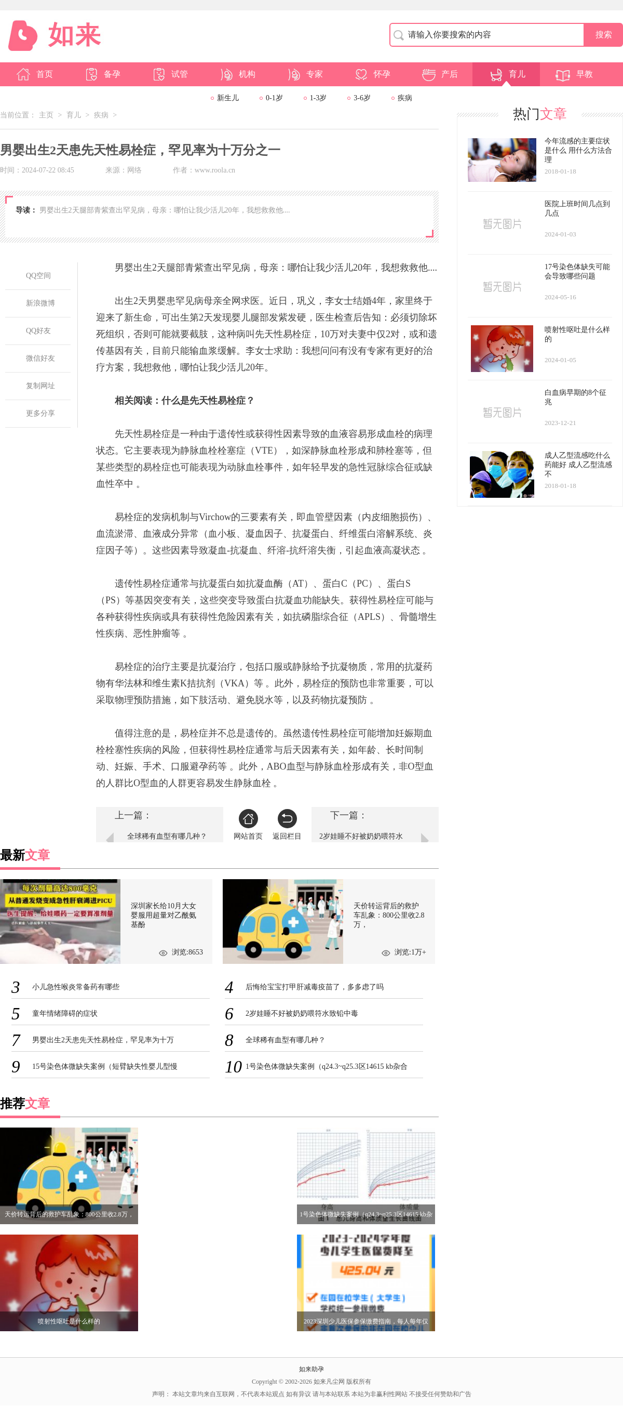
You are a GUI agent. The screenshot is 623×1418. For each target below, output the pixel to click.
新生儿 (228, 98)
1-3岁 (318, 98)
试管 (169, 74)
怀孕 (371, 74)
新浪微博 (40, 303)
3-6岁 (362, 98)
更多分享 (40, 413)
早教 (574, 74)
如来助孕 (311, 1369)
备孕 (101, 74)
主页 (46, 115)
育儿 (506, 74)
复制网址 (40, 386)
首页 (34, 74)
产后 (439, 74)
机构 (236, 74)
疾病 (405, 98)
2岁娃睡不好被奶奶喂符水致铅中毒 (361, 841)
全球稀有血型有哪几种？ (167, 836)
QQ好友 (38, 331)
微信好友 (40, 358)
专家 (304, 74)
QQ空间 (38, 276)
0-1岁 (274, 98)
